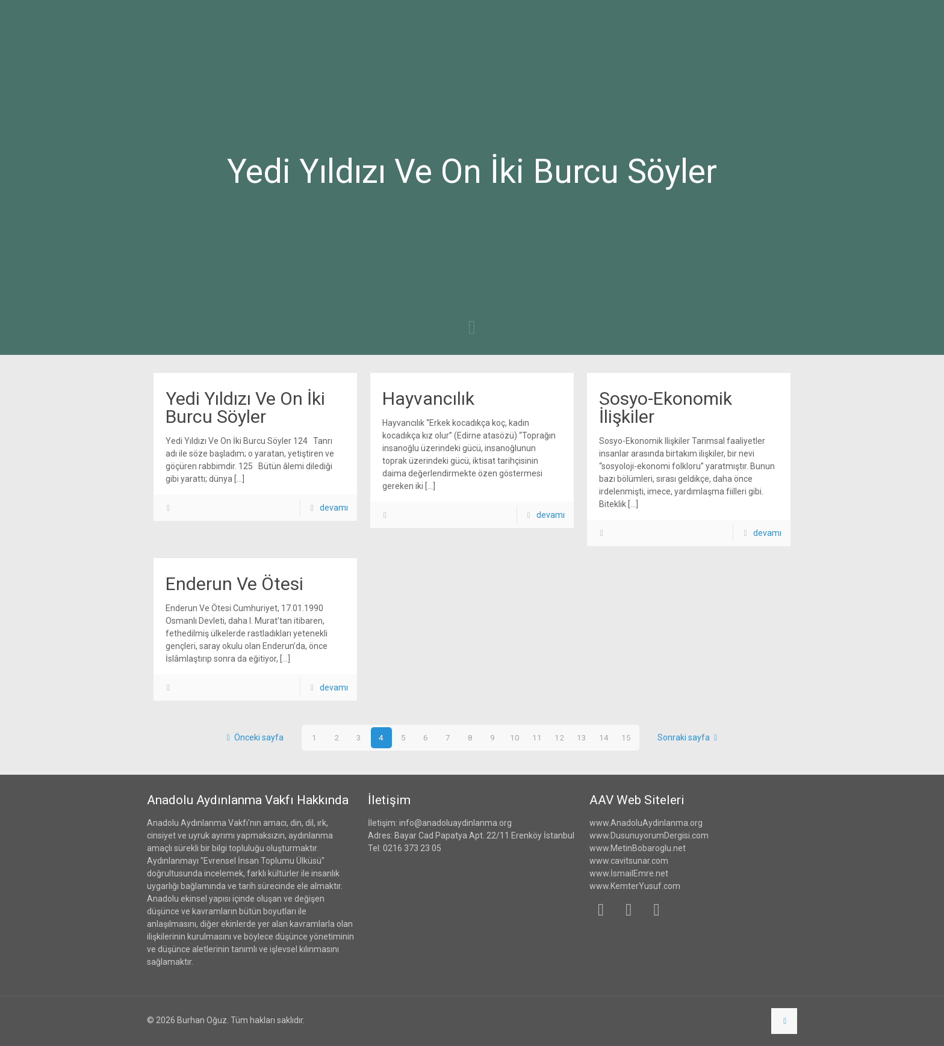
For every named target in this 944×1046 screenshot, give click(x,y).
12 (559, 737)
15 (626, 737)
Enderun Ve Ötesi (234, 583)
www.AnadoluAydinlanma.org (646, 823)
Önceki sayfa (253, 737)
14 (604, 737)
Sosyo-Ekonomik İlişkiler (665, 407)
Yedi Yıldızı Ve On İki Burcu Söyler (245, 407)
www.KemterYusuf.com (634, 886)
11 (537, 737)
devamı (334, 507)
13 (581, 737)
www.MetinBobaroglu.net (637, 848)
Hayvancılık (428, 398)
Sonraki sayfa (689, 737)
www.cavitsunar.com (628, 861)
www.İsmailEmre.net (628, 873)
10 (515, 737)
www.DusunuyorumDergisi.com (649, 835)
